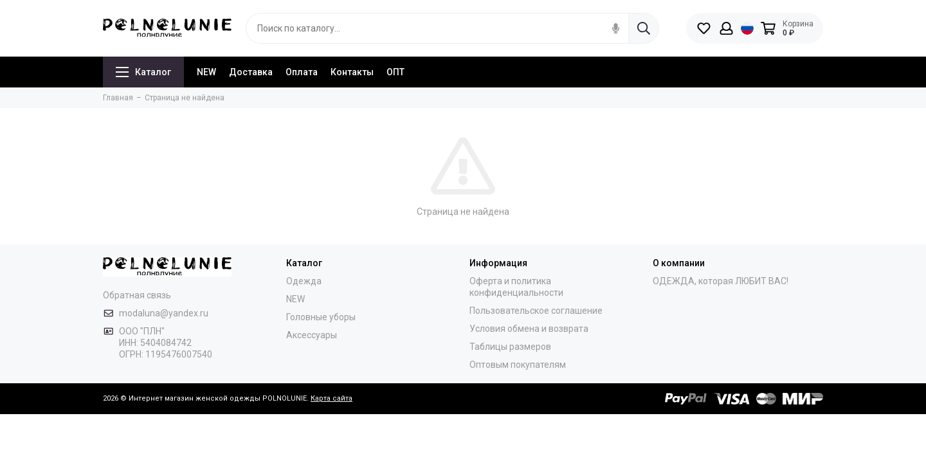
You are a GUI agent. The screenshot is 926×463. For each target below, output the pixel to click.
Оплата (302, 72)
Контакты (352, 72)
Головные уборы (321, 317)
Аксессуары (311, 335)
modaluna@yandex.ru (163, 313)
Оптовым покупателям (517, 364)
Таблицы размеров (510, 346)
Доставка (251, 72)
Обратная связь (137, 295)
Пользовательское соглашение (536, 310)
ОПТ (395, 72)
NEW (206, 72)
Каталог (143, 72)
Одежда (304, 281)
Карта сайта (331, 398)
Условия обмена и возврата (528, 328)
